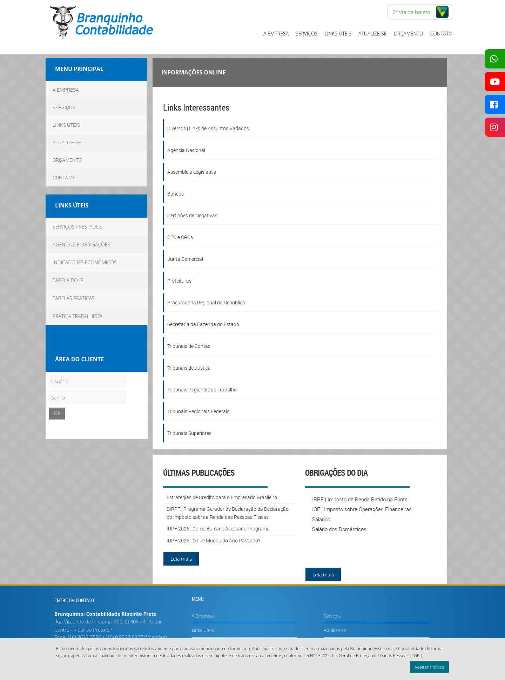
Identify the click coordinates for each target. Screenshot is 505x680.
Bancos (175, 193)
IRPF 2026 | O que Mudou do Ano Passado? (213, 540)
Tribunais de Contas (188, 346)
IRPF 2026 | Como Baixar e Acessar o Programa (218, 528)
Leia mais (181, 558)
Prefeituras (179, 280)
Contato (441, 33)
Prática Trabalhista (77, 316)
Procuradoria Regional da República (206, 302)
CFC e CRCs (180, 237)
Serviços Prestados (77, 226)
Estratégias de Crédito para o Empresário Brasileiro (222, 497)
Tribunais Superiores (189, 433)
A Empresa (276, 33)
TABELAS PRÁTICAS (74, 298)
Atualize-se (372, 33)
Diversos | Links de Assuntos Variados (208, 128)
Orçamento (408, 33)
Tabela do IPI (69, 280)
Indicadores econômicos (85, 262)
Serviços (306, 33)
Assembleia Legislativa (191, 172)
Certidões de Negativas (192, 215)
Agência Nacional (186, 150)
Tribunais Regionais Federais (198, 411)
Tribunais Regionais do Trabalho (202, 389)
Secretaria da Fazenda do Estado (203, 324)
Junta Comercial (185, 259)
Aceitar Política (429, 667)
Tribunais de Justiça (189, 367)
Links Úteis (338, 33)
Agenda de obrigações (81, 244)
